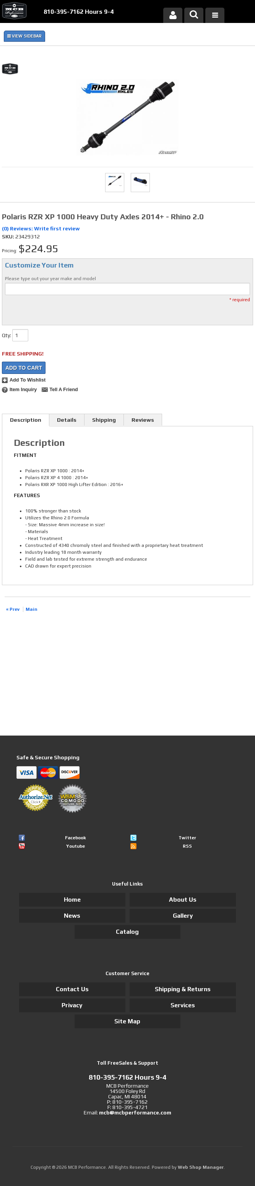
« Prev (12, 609)
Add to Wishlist (27, 380)
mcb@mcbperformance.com (135, 1112)
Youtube (75, 846)
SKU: (8, 236)
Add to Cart (23, 368)
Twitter (187, 837)
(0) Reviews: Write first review (41, 228)
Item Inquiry (23, 389)
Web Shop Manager (201, 1167)
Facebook (75, 837)
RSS (187, 846)
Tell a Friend (63, 389)
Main (31, 609)
